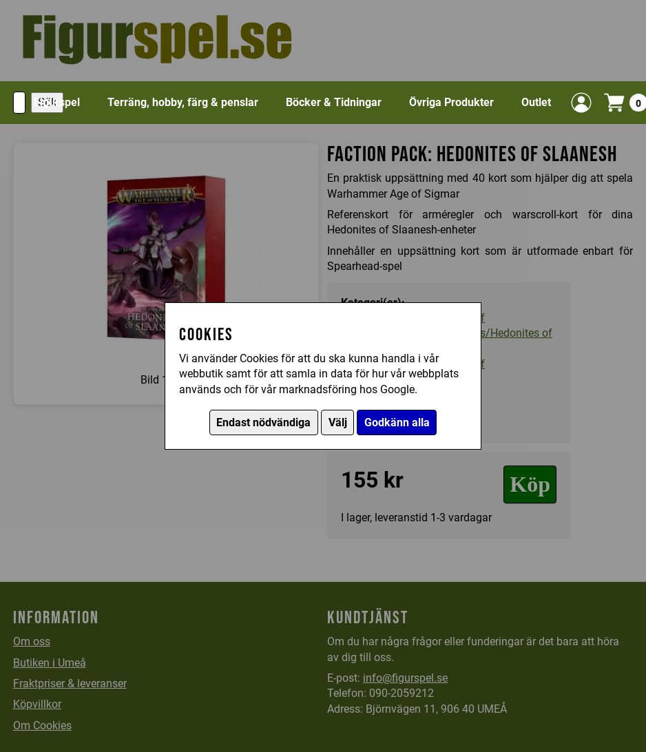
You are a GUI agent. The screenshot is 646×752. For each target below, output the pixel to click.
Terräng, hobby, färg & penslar (182, 102)
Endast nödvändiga (263, 422)
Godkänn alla (397, 422)
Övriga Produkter (451, 102)
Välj (338, 422)
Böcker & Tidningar (334, 102)
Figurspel (57, 102)
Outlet (536, 102)
